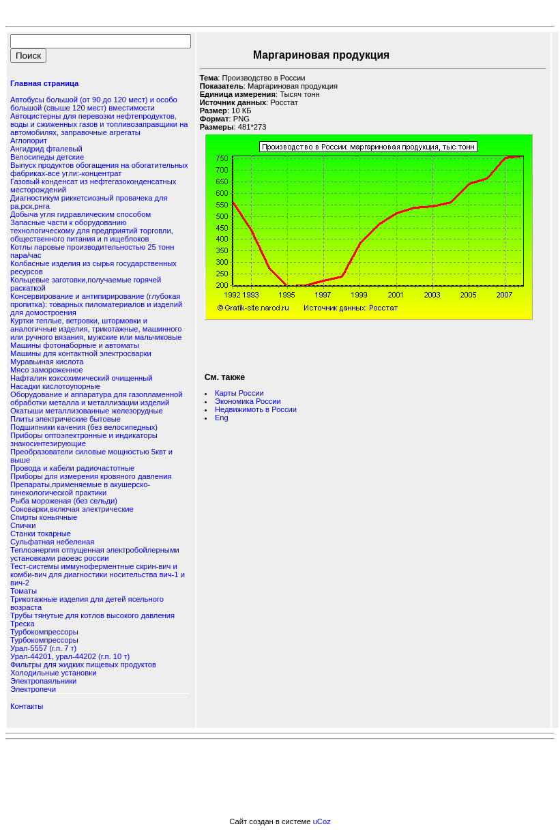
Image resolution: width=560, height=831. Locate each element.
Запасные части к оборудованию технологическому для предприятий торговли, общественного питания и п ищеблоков (91, 230)
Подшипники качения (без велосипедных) (84, 427)
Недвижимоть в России (256, 409)
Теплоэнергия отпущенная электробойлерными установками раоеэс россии (94, 554)
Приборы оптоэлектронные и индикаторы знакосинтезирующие (84, 439)
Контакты (26, 706)
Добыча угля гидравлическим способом (80, 214)
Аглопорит (28, 140)
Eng (222, 417)
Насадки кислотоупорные (55, 386)
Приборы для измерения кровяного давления (91, 476)
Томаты (23, 591)
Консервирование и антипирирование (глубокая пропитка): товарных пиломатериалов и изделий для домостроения (96, 304)
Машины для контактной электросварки (80, 353)
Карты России (239, 393)
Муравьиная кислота (47, 362)
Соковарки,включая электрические (72, 509)
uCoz (322, 821)
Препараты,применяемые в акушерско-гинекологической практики (80, 488)
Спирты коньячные (43, 517)
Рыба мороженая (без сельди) (63, 501)
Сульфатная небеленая (52, 542)
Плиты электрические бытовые (65, 419)
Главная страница (44, 83)
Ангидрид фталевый (46, 149)
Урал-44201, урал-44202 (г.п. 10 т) (70, 656)
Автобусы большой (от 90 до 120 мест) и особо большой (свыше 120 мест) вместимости (93, 104)
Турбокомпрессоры (44, 632)
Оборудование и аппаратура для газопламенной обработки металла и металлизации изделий (96, 398)
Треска (22, 623)
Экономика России (248, 401)
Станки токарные (40, 533)
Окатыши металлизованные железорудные (86, 411)
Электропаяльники (43, 681)
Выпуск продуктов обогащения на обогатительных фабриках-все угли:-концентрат (99, 169)
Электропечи (33, 689)
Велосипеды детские (47, 157)
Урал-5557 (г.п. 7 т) (43, 648)
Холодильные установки (53, 673)
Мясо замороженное (46, 370)
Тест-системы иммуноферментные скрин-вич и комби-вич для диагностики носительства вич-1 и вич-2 (97, 574)
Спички (22, 525)
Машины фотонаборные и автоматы (74, 345)
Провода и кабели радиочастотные (72, 468)
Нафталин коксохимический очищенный (81, 378)
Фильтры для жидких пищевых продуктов (83, 664)
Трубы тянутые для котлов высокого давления (92, 615)
